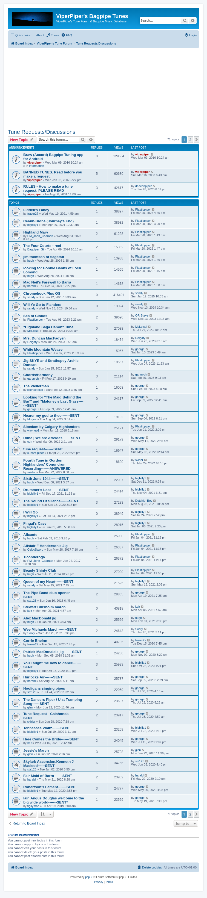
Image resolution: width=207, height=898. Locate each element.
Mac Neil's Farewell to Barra (47, 282)
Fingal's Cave (35, 523)
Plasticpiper (143, 209)
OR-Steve (141, 315)
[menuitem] (52, 35)
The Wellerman (36, 386)
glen (30, 707)
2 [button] (190, 139)
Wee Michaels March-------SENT (50, 629)
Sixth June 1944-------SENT (46, 479)
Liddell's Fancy (36, 210)
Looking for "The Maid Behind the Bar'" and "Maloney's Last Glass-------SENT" (53, 401)
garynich (33, 378)
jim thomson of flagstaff (43, 257)
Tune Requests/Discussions (41, 132)
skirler (31, 472)
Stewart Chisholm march (44, 607)
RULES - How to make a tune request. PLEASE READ (48, 188)
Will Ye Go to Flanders (42, 305)
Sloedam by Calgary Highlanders (51, 427)
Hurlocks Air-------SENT (43, 677)
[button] (196, 139)
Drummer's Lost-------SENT (46, 490)
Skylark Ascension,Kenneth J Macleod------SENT (48, 764)
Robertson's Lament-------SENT (49, 787)
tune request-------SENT (43, 449)
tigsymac (33, 806)
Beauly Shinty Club (39, 570)
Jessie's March (36, 750)
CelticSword (35, 549)
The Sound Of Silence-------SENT (51, 501)
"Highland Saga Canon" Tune (48, 327)
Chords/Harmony (38, 375)
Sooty (31, 633)
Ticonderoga (34, 557)
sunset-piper (35, 452)
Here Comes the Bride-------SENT (51, 739)
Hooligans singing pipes (44, 688)
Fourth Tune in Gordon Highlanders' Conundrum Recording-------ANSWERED (47, 464)
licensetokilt (35, 389)
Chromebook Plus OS (42, 293)
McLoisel (33, 330)
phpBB (89, 877)
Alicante (30, 535)
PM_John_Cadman (40, 236)
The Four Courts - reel (42, 246)
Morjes (31, 419)
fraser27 (32, 213)
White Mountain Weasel (43, 349)
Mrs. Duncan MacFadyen (44, 338)
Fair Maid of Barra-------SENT (47, 776)
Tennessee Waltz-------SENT (46, 728)
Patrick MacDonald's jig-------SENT (52, 652)
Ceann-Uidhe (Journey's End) (48, 221)
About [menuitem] (40, 35)
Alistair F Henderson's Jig (45, 546)
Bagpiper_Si (35, 249)
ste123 (31, 600)
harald (31, 286)
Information (36, 165)
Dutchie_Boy (143, 500)
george (140, 349)
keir (29, 610)
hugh (30, 260)
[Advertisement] (103, 86)
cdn (29, 441)
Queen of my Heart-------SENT (48, 582)
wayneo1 (33, 430)
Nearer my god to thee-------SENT (51, 415)
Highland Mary (35, 232)
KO (29, 743)
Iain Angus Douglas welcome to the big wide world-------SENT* (53, 800)
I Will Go (30, 512)
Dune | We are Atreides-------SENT (52, 438)
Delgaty (32, 342)
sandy (31, 297)
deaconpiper (143, 186)
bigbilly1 (32, 224)
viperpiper (34, 162)
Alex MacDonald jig (39, 618)
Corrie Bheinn (35, 641)
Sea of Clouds (35, 316)
